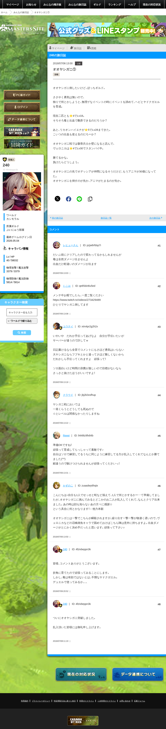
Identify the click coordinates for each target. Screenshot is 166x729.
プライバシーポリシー (41, 700)
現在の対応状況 (152, 4)
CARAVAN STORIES (83, 721)
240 (65, 549)
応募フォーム (139, 700)
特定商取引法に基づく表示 (65, 700)
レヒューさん (70, 245)
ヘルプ (132, 4)
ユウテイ (68, 326)
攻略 (56, 74)
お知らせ (31, 4)
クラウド (68, 395)
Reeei (66, 435)
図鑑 (93, 48)
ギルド (97, 4)
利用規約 (24, 700)
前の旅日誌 (57, 217)
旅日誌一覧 (106, 217)
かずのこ (68, 485)
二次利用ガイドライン (107, 700)
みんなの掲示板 (52, 4)
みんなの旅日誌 (77, 4)
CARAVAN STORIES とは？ (22, 132)
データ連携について (22, 119)
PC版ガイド (22, 95)
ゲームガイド (22, 144)
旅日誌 (78, 48)
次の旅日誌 (154, 217)
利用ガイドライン (86, 700)
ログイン (22, 107)
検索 (23, 332)
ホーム (4, 12)
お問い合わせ (124, 700)
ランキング (114, 4)
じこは (67, 285)
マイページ (12, 4)
